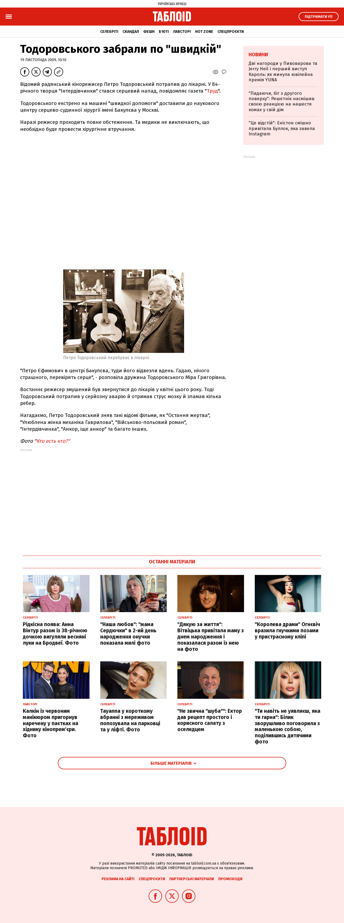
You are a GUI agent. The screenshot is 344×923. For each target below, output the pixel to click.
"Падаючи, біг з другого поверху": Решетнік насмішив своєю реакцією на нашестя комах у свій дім (281, 101)
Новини (258, 55)
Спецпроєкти (230, 31)
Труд (212, 91)
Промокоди (230, 879)
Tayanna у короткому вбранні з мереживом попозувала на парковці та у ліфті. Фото (130, 720)
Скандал (131, 31)
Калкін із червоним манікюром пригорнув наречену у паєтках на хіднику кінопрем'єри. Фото (50, 723)
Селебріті (109, 31)
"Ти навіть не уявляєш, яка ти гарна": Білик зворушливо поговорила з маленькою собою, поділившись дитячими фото (287, 726)
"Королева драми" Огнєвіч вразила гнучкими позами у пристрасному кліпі (287, 630)
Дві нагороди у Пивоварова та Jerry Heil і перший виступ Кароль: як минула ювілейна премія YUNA (283, 72)
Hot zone (204, 31)
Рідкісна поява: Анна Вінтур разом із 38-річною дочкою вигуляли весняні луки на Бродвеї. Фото (55, 633)
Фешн (149, 31)
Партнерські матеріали (191, 879)
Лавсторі (182, 31)
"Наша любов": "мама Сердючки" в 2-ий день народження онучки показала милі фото (128, 633)
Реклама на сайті (118, 879)
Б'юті (164, 31)
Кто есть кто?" (53, 441)
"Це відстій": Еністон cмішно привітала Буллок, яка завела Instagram (282, 128)
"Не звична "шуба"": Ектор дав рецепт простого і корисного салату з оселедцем (209, 720)
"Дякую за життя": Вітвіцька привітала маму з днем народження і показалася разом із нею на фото (210, 636)
